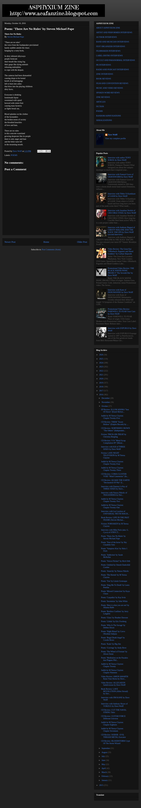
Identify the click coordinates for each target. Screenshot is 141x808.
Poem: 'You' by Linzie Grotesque (114, 581)
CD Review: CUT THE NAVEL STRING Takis (113, 711)
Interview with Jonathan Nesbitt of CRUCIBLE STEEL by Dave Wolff (122, 211)
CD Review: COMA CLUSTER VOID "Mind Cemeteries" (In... (114, 475)
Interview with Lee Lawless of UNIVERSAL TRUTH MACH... (115, 512)
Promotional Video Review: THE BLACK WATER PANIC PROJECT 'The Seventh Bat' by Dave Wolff (121, 271)
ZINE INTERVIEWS (104, 74)
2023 (101, 367)
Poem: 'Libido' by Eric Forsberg (113, 621)
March (104, 772)
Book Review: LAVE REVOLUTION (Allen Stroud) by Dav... (114, 691)
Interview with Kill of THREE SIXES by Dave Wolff (113, 448)
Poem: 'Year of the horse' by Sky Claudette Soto (114, 543)
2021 (101, 375)
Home (46, 242)
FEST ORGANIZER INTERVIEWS (110, 46)
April (104, 768)
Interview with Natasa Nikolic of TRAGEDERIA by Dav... (114, 494)
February (105, 776)
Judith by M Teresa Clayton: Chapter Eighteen (112, 723)
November (106, 402)
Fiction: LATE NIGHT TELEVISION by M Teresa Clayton (113, 455)
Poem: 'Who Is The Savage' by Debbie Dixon (113, 626)
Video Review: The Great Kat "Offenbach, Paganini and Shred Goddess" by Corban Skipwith (120, 251)
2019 (101, 383)
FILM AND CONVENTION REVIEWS (112, 83)
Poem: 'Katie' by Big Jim (111, 644)
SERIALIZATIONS (104, 120)
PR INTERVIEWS (103, 65)
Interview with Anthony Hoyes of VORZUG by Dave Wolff (114, 705)
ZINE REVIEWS (103, 97)
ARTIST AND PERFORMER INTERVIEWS (114, 32)
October (105, 406)
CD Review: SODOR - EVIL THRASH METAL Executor (113, 736)
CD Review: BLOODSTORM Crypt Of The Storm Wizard (115, 742)
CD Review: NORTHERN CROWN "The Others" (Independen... (115, 429)
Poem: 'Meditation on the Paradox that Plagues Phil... (114, 659)
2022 (101, 371)
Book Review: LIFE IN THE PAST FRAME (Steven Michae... (115, 518)
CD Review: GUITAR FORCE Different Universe (113, 717)
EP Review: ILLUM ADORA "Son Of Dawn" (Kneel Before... (115, 411)
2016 (101, 395)
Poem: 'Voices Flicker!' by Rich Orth (115, 561)
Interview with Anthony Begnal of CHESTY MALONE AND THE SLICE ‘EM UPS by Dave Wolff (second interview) (121, 231)
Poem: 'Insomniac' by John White (114, 601)
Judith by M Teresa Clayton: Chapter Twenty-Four (112, 463)
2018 (101, 387)
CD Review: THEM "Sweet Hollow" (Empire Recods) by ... (114, 423)
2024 (101, 363)
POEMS (14, 155)
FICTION (100, 106)
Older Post (82, 242)
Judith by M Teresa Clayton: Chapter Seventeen (112, 730)
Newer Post (10, 242)
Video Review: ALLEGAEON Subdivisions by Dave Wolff (113, 684)
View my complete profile (115, 138)
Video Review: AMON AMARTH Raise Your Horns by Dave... (114, 677)
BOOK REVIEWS (103, 79)
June (104, 760)
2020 (101, 379)
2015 (101, 785)
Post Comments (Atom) (51, 250)
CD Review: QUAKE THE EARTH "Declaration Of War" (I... (115, 481)
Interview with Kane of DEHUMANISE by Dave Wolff (120, 291)
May (104, 764)
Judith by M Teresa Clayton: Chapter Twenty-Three (112, 469)
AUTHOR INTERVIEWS (106, 37)
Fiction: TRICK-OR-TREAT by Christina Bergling (113, 435)
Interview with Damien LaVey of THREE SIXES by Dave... (114, 487)
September (106, 748)
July (103, 756)
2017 (101, 391)
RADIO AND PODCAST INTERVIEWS (112, 70)
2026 (101, 355)
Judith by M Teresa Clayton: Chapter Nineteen (112, 671)
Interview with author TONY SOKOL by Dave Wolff (119, 159)
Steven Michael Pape (15, 37)
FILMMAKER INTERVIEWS (108, 51)
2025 (101, 359)
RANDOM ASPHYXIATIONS (108, 116)
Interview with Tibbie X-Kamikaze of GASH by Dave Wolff (122, 195)
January (105, 780)
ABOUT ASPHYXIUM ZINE (108, 28)
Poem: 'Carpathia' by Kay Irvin (113, 597)
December (106, 398)
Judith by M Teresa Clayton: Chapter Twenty (112, 665)
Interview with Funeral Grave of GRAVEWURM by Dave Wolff (120, 175)
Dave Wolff (112, 135)
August (105, 752)
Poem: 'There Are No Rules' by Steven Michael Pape (113, 537)
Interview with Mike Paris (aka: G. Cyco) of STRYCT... (115, 531)
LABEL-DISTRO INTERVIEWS (109, 56)
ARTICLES (100, 102)
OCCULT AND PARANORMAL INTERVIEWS (115, 60)
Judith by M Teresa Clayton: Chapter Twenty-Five (112, 417)
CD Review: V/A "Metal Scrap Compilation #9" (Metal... (113, 442)
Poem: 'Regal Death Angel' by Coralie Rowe (113, 639)
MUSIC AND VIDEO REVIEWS (109, 88)
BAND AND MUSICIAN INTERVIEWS (112, 42)
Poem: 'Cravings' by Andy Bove (113, 648)
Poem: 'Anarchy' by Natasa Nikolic (115, 571)
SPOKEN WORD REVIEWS (108, 93)
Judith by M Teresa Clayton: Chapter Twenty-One (112, 506)
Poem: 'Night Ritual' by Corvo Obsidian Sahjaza (113, 632)
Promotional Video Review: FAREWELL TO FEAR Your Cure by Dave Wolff (121, 311)
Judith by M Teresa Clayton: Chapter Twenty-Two (112, 500)
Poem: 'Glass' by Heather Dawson (114, 618)
